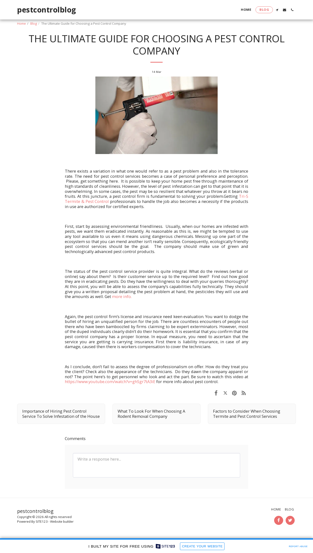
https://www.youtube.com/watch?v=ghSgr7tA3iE (110, 381)
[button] (276, 9)
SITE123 (42, 521)
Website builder (62, 521)
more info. (122, 296)
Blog (33, 23)
